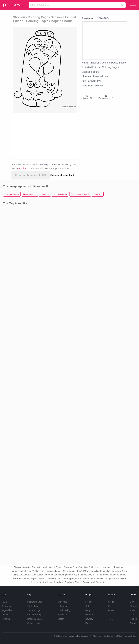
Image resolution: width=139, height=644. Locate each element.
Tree (110, 619)
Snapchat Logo (34, 619)
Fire (110, 606)
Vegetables (7, 610)
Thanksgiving (63, 610)
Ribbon (133, 619)
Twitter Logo (33, 606)
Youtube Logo (33, 610)
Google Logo (33, 623)
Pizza (4, 602)
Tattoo (133, 623)
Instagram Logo (34, 602)
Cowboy (89, 619)
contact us (25, 168)
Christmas (62, 602)
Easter (60, 619)
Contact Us (108, 636)
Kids (87, 623)
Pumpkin (6, 619)
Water (133, 614)
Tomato (5, 614)
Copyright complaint (62, 175)
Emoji (132, 602)
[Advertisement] (51, 135)
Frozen (88, 602)
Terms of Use (130, 636)
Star (110, 614)
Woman (89, 614)
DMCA (119, 636)
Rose (132, 610)
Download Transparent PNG (30, 175)
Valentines (62, 614)
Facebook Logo (34, 614)
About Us (97, 636)
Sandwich (6, 606)
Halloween (62, 606)
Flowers (133, 606)
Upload (132, 5)
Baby (87, 610)
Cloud (111, 602)
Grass (111, 610)
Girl (87, 606)
